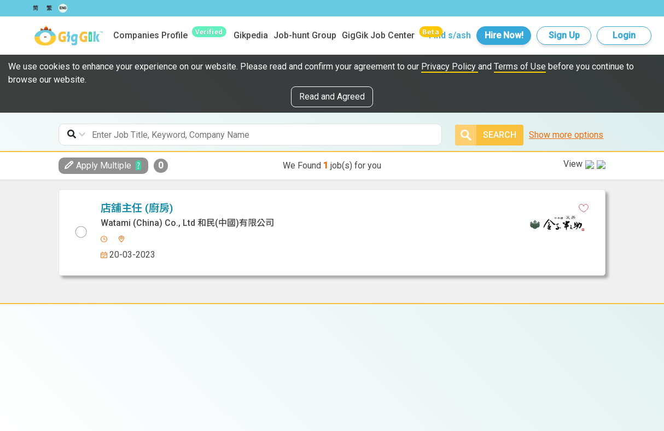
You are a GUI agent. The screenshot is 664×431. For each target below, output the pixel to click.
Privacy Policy (449, 66)
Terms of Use (520, 66)
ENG (63, 8)
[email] (373, 208)
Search (485, 135)
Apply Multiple (98, 165)
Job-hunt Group (304, 35)
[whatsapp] (354, 208)
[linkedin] (335, 208)
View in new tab (567, 206)
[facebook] (315, 208)
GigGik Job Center (378, 35)
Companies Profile (150, 35)
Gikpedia (251, 35)
